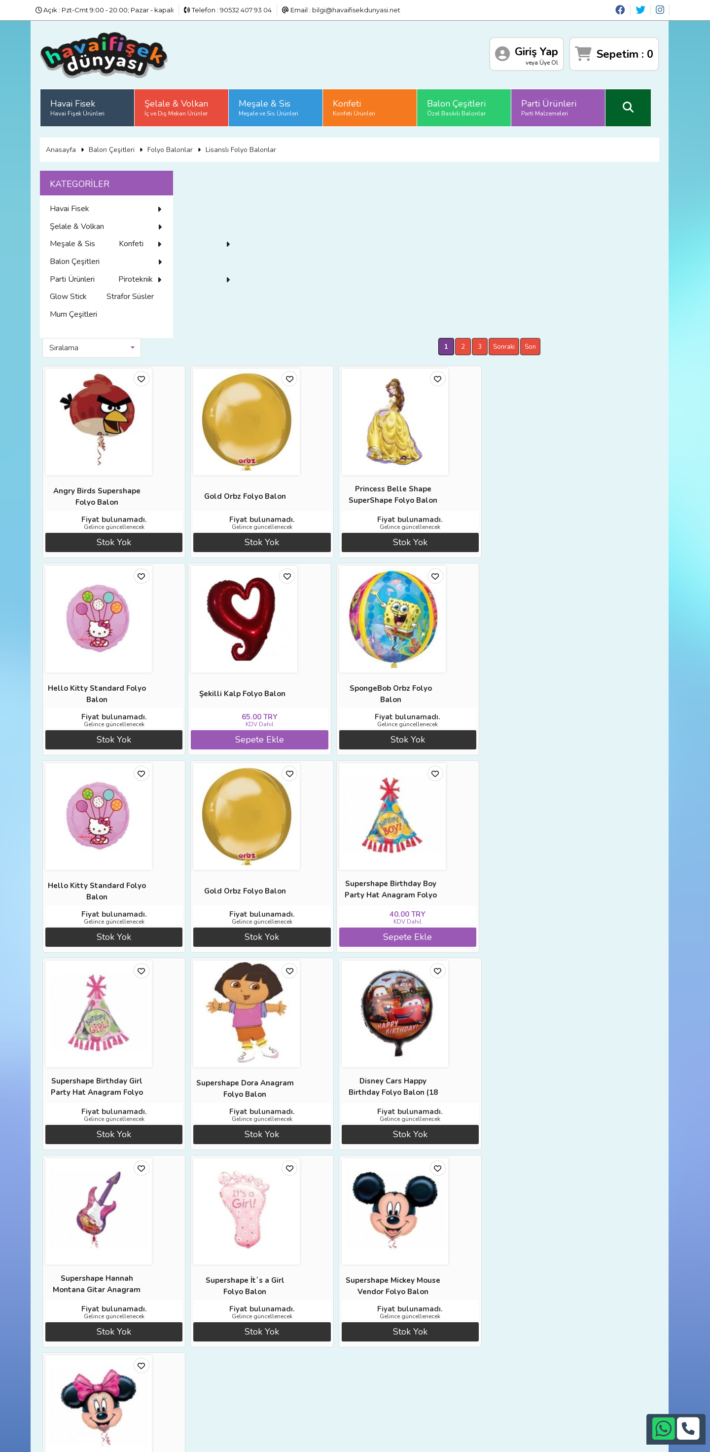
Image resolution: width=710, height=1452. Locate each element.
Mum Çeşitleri (82, 365)
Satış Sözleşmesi (187, 1358)
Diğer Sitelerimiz (87, 1345)
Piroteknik (116, 312)
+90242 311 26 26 (371, 1355)
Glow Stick (77, 330)
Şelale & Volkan (185, 106)
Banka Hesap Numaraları (200, 1333)
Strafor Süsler (82, 347)
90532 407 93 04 (246, 10)
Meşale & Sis (278, 106)
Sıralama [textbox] (216, 179)
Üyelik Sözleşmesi (89, 1370)
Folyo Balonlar (179, 147)
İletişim (172, 1370)
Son (649, 178)
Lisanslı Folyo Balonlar (250, 147)
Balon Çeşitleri (465, 106)
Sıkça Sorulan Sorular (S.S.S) (105, 1382)
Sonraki (623, 178)
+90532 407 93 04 (371, 1367)
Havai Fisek (87, 106)
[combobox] (244, 179)
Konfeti (363, 106)
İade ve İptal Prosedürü (198, 1345)
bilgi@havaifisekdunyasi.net (356, 10)
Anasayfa (70, 147)
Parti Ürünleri (558, 106)
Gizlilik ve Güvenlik (189, 1382)
